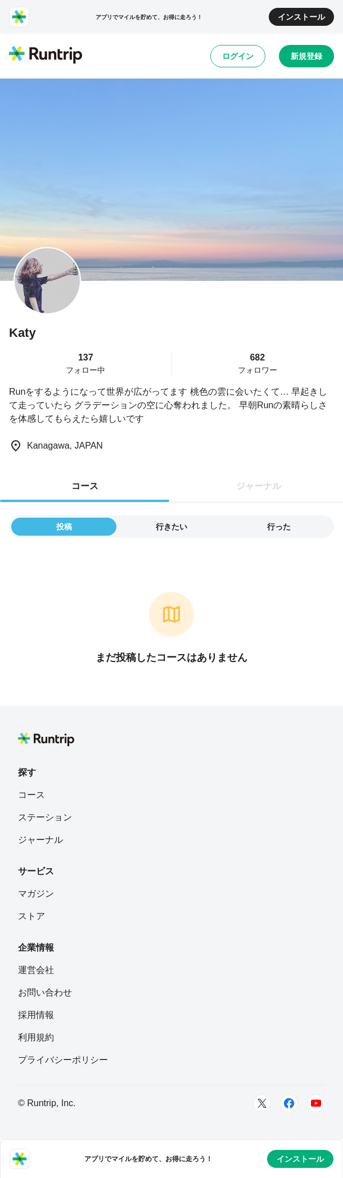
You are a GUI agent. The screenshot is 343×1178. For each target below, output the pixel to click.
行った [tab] (279, 526)
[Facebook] (289, 1103)
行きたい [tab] (171, 526)
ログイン (238, 56)
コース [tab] (84, 486)
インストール (301, 16)
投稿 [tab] (64, 526)
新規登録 (306, 56)
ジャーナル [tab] (258, 486)
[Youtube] (316, 1103)
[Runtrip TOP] (45, 55)
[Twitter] (262, 1103)
